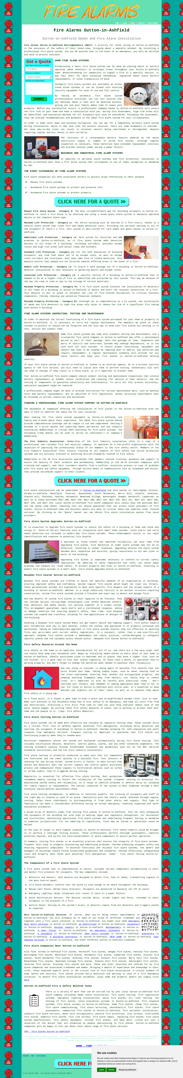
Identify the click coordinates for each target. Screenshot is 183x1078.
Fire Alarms (41, 1056)
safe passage (97, 267)
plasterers (148, 934)
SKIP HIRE (116, 937)
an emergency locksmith (105, 930)
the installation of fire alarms (92, 409)
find (33, 952)
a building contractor (64, 937)
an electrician (88, 924)
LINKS (124, 23)
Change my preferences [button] (127, 1070)
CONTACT (141, 23)
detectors (53, 304)
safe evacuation (96, 252)
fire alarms (125, 141)
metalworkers (113, 927)
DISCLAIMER (153, 23)
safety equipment (60, 469)
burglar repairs (64, 927)
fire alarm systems (93, 533)
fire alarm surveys (69, 1004)
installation (40, 126)
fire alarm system (51, 51)
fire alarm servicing (93, 1007)
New (32, 1056)
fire (70, 901)
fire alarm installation (66, 977)
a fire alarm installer (56, 921)
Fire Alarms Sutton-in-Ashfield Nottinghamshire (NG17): (58, 45)
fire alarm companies (100, 503)
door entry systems (97, 934)
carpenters (133, 924)
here (26, 980)
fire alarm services (116, 1026)
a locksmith (45, 934)
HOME (117, 23)
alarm (145, 889)
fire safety (120, 830)
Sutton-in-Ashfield (94, 490)
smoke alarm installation (93, 995)
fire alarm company (87, 337)
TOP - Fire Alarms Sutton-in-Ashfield (47, 1031)
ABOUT (132, 23)
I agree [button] (101, 1070)
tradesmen (128, 918)
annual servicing (125, 394)
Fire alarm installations (39, 490)
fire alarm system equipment (66, 417)
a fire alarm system (97, 319)
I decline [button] (111, 1070)
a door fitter (47, 930)
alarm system (93, 240)
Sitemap (26, 1056)
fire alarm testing (36, 755)
